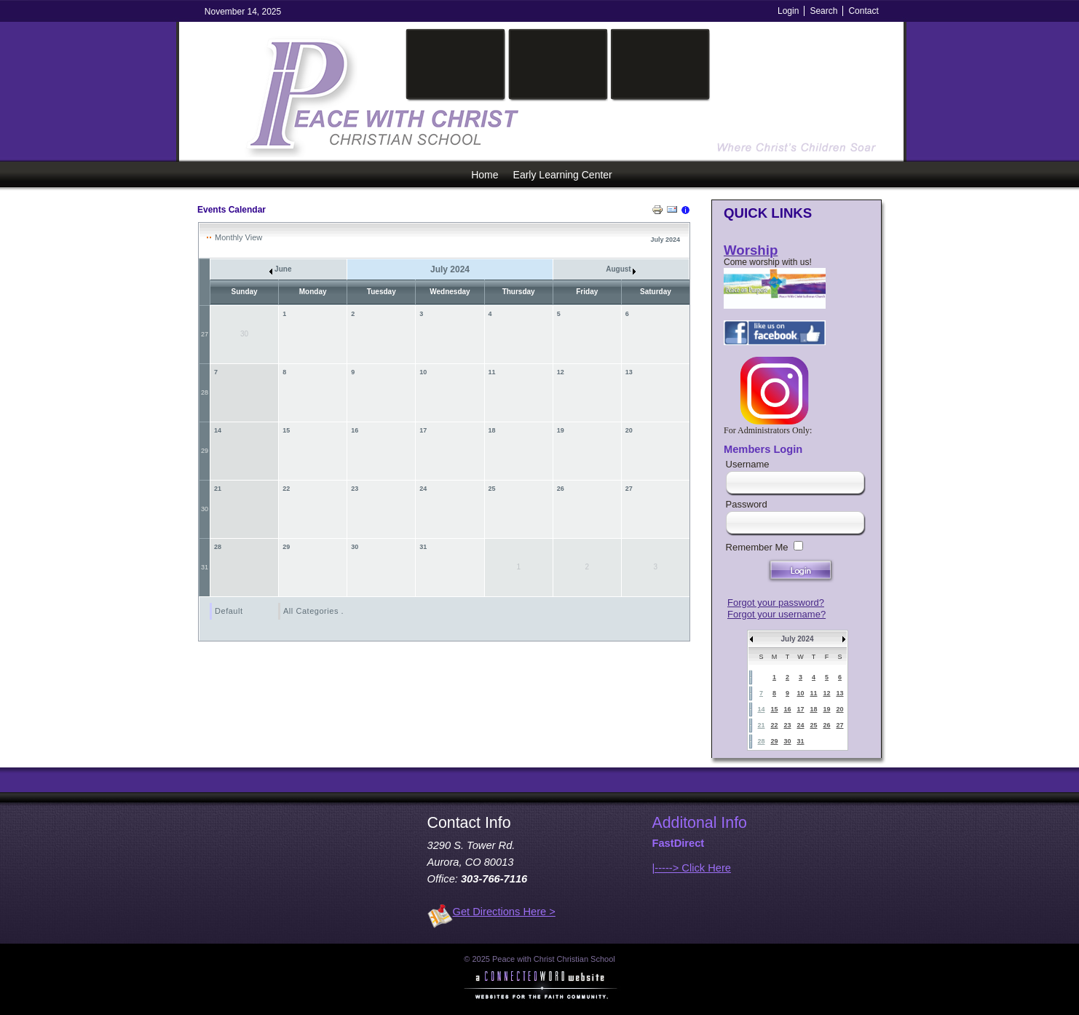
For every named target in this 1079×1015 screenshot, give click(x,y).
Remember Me (757, 547)
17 (423, 430)
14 (217, 430)
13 (629, 372)
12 (560, 372)
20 (629, 430)
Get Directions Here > (504, 911)
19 (560, 430)
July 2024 (796, 639)
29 (204, 450)
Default (229, 611)
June (280, 269)
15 (286, 430)
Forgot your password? (775, 602)
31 (204, 567)
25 (492, 488)
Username (748, 464)
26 (560, 488)
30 (204, 509)
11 (492, 372)
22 (286, 488)
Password (746, 504)
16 (354, 430)
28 (204, 392)
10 (423, 372)
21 (217, 488)
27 (204, 334)
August (621, 269)
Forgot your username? (776, 614)
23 (354, 488)
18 (492, 430)
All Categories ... (316, 611)
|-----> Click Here (691, 868)
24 (423, 488)
